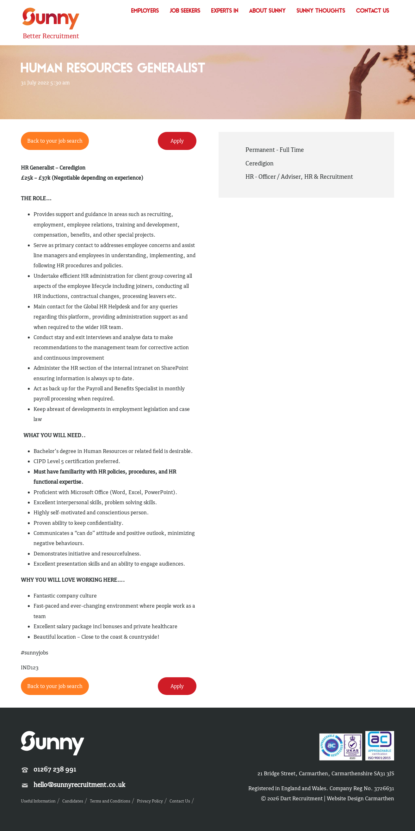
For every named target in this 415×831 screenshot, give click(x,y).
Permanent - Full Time (274, 149)
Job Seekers (185, 11)
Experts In (224, 11)
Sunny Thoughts (321, 11)
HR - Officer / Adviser (272, 176)
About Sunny (267, 11)
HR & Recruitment (328, 176)
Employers (145, 11)
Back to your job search (55, 140)
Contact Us (372, 11)
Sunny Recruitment (51, 19)
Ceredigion (259, 163)
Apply (177, 140)
